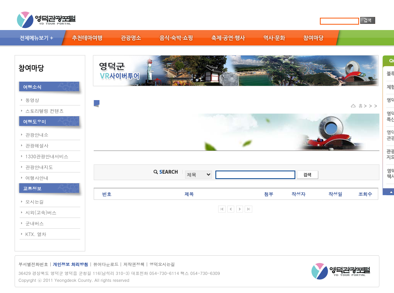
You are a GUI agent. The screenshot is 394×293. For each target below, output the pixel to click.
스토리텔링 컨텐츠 (44, 110)
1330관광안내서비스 (46, 156)
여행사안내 (36, 177)
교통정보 (32, 188)
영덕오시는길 (162, 264)
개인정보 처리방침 (71, 264)
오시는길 (34, 201)
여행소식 (32, 87)
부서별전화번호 (33, 264)
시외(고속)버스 (40, 212)
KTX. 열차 (35, 234)
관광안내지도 (39, 167)
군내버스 (34, 223)
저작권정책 (133, 264)
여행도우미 (34, 121)
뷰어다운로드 (105, 264)
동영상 (32, 100)
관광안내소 (36, 134)
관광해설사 (36, 145)
